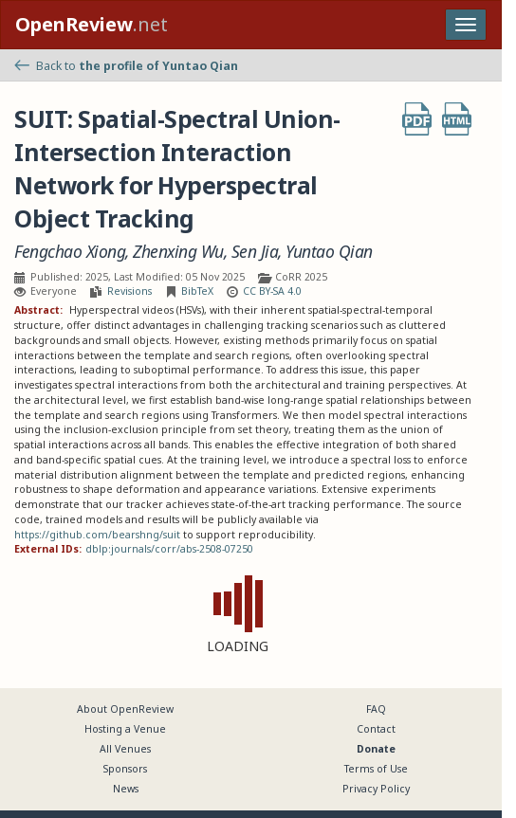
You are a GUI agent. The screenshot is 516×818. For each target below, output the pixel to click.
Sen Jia (255, 252)
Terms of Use (376, 768)
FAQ (376, 709)
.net (91, 24)
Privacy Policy (376, 788)
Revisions (129, 291)
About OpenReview (125, 709)
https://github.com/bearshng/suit (97, 534)
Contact (376, 729)
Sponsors (125, 768)
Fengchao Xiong (69, 252)
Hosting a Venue (125, 729)
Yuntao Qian (329, 252)
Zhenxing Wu (178, 252)
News (125, 788)
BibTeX (197, 291)
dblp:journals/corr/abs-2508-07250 (169, 548)
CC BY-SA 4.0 (272, 291)
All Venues (125, 748)
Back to (126, 66)
